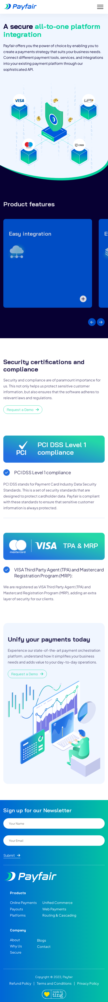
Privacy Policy (88, 983)
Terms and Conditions (54, 983)
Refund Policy (20, 983)
